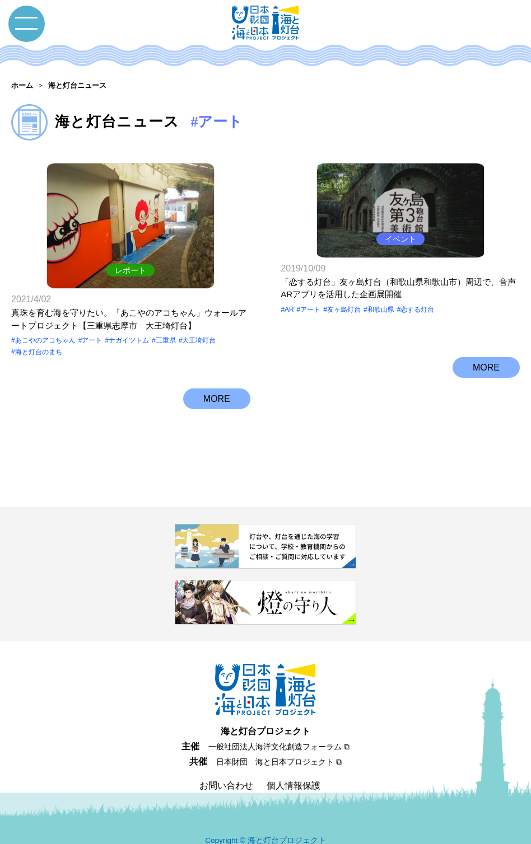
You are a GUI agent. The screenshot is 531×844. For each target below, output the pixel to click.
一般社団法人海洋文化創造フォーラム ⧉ (279, 732)
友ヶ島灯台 (344, 326)
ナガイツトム (129, 326)
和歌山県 (380, 326)
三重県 (166, 326)
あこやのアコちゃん (45, 326)
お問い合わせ (226, 771)
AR (289, 326)
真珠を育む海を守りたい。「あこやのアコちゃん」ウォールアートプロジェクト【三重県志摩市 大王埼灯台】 (128, 305)
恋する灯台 (417, 326)
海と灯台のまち (38, 337)
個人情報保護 (293, 771)
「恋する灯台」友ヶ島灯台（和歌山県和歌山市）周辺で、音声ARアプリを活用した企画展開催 (398, 305)
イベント (400, 255)
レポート (130, 255)
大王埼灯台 (199, 326)
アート (92, 326)
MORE (216, 377)
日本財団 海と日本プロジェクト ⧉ (279, 747)
